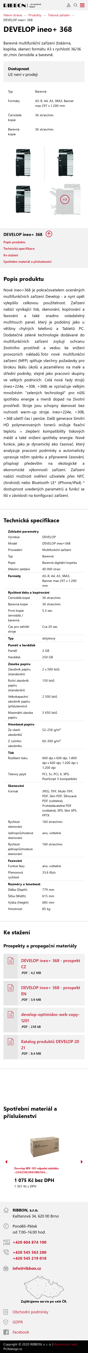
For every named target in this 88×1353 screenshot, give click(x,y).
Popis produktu (14, 242)
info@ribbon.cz (27, 1268)
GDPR (18, 1322)
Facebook (21, 1332)
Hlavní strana (12, 15)
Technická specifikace (18, 248)
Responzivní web (65, 1344)
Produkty (34, 15)
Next (81, 1161)
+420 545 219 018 (29, 1258)
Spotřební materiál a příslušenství (27, 261)
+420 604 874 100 (29, 1242)
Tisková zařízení (59, 15)
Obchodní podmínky (30, 1311)
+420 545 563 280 (29, 1252)
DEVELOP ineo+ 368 (23, 234)
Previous (6, 1161)
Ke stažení (10, 255)
